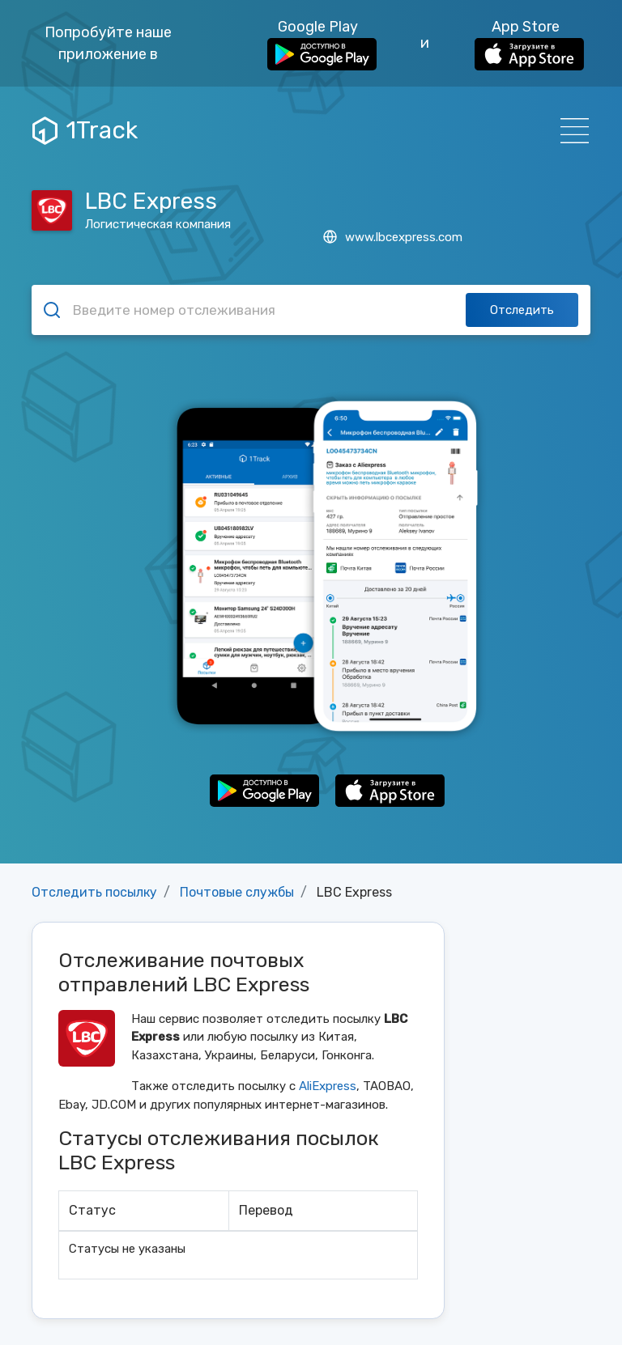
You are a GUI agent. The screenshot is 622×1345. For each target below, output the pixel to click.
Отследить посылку (94, 892)
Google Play (322, 44)
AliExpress (327, 1086)
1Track (85, 130)
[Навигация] (570, 130)
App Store (529, 44)
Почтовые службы (237, 892)
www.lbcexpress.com (392, 237)
